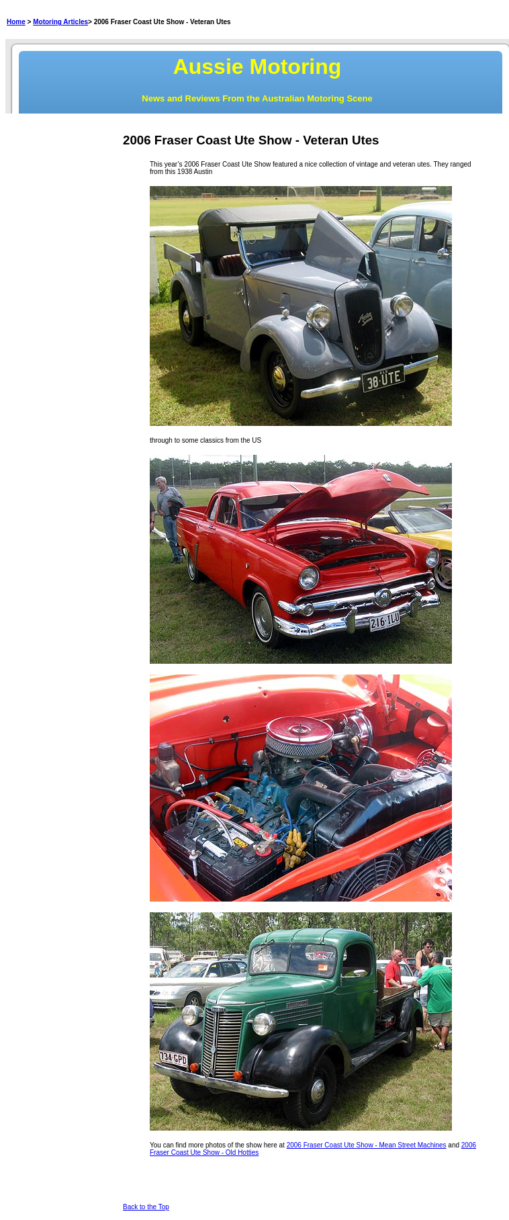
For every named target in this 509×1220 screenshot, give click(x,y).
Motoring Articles (60, 22)
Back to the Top (146, 1207)
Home (16, 22)
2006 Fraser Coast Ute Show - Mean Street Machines (367, 1145)
